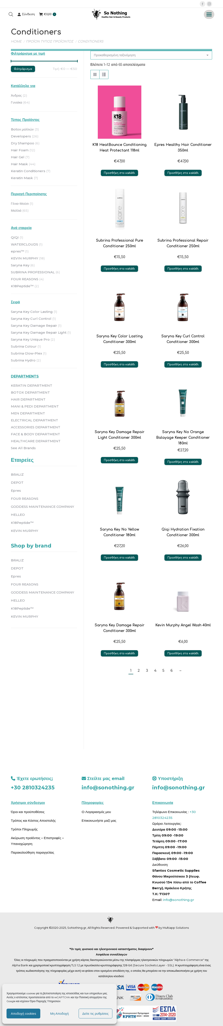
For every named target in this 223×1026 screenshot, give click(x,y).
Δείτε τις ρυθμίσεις (95, 1013)
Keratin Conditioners (28, 171)
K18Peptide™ (22, 286)
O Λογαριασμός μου (96, 812)
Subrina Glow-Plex (26, 353)
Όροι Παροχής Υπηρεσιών (45, 1001)
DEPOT (17, 482)
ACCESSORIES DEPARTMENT (35, 427)
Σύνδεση (26, 14)
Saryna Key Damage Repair (34, 325)
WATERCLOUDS (24, 244)
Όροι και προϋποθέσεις (28, 812)
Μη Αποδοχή (59, 1013)
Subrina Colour (24, 346)
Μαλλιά (16, 210)
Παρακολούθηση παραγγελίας (32, 852)
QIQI (15, 237)
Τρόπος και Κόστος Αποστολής (33, 820)
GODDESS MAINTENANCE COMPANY (42, 507)
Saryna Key (20, 265)
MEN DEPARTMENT (28, 413)
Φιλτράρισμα (23, 69)
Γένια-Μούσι (20, 203)
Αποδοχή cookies (23, 1013)
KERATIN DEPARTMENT (31, 385)
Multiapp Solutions (176, 927)
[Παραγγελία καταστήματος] (151, 55)
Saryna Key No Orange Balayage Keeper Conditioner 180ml (183, 437)
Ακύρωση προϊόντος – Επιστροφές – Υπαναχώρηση (37, 841)
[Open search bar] (11, 14)
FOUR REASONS (24, 279)
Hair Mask (19, 164)
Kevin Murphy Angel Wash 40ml (183, 625)
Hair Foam (20, 150)
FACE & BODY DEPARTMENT (35, 434)
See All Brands (23, 448)
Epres (16, 490)
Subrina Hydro (23, 360)
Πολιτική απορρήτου (91, 997)
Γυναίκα (16, 102)
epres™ (17, 251)
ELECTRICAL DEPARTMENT (34, 420)
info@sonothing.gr (108, 787)
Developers (21, 136)
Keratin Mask (22, 178)
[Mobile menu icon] (209, 14)
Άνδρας (16, 95)
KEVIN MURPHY (24, 258)
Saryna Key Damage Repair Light (38, 332)
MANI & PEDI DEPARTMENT (35, 406)
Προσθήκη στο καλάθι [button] (119, 173)
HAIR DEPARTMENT (28, 399)
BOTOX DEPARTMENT (30, 392)
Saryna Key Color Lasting (32, 312)
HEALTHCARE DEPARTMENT (36, 441)
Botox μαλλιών (22, 129)
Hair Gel (17, 157)
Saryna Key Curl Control (31, 319)
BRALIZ (17, 474)
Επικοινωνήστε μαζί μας (99, 820)
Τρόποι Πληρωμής (24, 829)
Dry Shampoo (22, 143)
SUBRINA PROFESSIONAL (33, 272)
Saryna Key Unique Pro (30, 339)
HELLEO (18, 515)
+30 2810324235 (32, 787)
